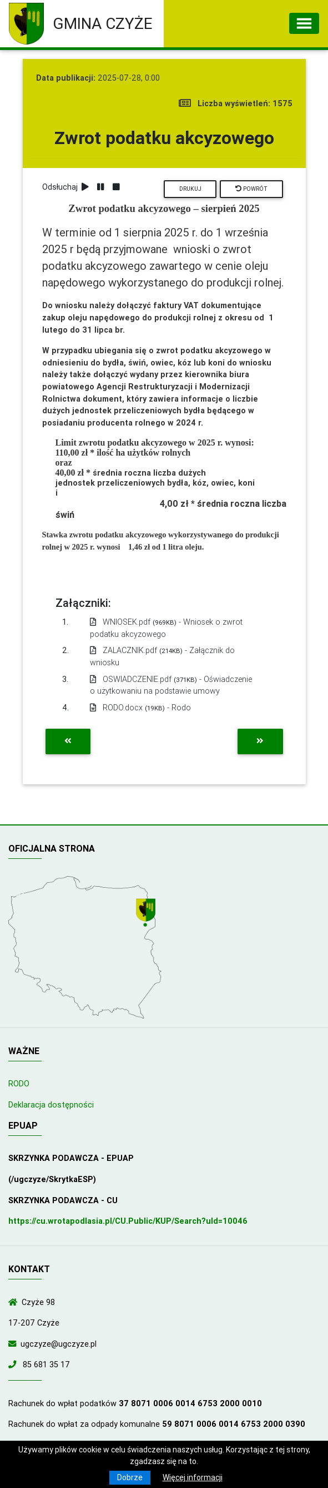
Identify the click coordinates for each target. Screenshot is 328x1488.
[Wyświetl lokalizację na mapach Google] (147, 913)
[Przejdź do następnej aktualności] (260, 741)
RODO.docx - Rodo (140, 708)
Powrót (251, 188)
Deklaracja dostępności (51, 1105)
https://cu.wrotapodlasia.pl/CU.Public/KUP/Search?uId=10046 (128, 1221)
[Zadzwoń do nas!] (14, 1365)
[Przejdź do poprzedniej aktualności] (68, 741)
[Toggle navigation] (304, 23)
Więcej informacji (193, 1477)
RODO (18, 1084)
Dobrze (130, 1477)
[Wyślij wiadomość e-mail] (14, 1344)
